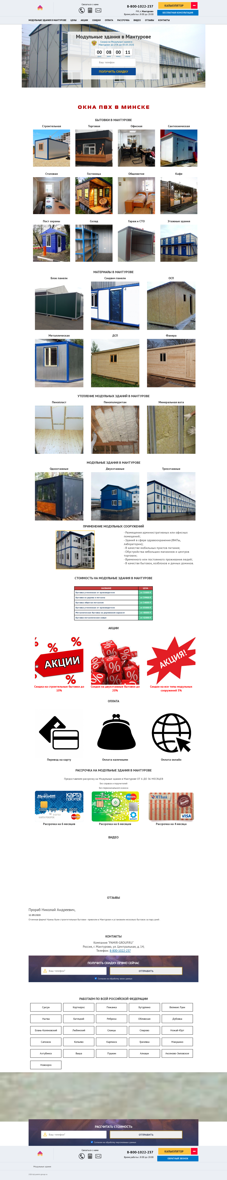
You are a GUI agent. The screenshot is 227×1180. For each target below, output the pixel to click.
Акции (84, 20)
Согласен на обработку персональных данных (114, 1142)
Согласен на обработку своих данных (114, 978)
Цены (73, 20)
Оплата (109, 20)
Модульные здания (42, 1166)
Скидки (96, 20)
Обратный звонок (177, 1158)
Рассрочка (123, 20)
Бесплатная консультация (178, 12)
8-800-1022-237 (140, 6)
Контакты (164, 20)
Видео (137, 20)
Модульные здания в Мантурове (47, 20)
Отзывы (149, 20)
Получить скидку (113, 71)
